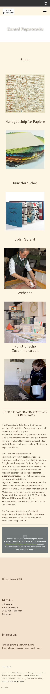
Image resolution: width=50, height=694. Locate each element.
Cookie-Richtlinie (8, 678)
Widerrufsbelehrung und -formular (30, 673)
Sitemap (20, 678)
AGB (13, 673)
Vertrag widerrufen (34, 678)
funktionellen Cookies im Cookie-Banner (21, 544)
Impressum (5, 673)
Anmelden (5, 687)
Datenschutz (34, 675)
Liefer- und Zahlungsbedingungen (14, 675)
